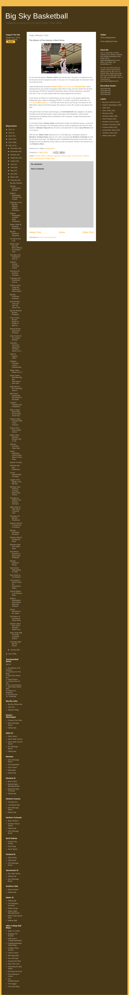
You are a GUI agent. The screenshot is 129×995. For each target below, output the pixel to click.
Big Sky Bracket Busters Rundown (16, 312)
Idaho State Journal (15, 739)
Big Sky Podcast (16, 183)
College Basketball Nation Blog (15, 944)
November (14, 151)
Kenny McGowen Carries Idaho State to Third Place (16, 455)
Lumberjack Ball (14, 805)
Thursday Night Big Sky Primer (15, 644)
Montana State (107, 116)
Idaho (104, 108)
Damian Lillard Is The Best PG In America (16, 525)
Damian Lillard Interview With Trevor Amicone (16, 422)
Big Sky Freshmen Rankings (14, 296)
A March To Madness (11, 692)
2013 (10, 142)
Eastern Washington (109, 105)
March (12, 177)
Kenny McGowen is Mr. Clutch (15, 611)
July (12, 164)
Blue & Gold (12, 781)
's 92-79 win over (69, 87)
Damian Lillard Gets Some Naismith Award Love (15, 627)
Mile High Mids (13, 955)
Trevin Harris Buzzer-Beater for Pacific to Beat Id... (14, 322)
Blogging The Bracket (13, 935)
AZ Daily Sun (13, 802)
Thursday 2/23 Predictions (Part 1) (15, 280)
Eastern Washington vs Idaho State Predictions (15, 217)
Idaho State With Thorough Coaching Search (16, 636)
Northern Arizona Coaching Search (14, 265)
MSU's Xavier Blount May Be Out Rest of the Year (15, 413)
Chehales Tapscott (53, 156)
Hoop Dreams (13, 679)
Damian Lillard (66, 156)
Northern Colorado (109, 124)
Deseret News (13, 889)
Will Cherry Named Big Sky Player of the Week (16, 396)
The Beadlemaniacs (13, 980)
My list (8, 664)
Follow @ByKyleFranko (108, 41)
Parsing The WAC (14, 961)
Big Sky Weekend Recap (14, 563)
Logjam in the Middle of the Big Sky (15, 482)
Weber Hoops (13, 908)
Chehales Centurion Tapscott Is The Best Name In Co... (16, 347)
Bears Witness (13, 821)
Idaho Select (12, 736)
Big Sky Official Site (15, 704)
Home (62, 232)
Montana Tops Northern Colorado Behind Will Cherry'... (15, 491)
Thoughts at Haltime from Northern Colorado (15, 501)
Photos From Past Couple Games (15, 430)
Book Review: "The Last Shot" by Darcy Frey (15, 304)
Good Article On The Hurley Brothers (16, 338)
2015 (10, 136)
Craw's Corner (13, 953)
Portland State (107, 127)
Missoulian (12, 770)
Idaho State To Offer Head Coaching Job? (15, 510)
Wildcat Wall (12, 920)
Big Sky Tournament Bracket (15, 188)
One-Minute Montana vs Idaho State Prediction (15, 555)
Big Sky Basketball (36, 16)
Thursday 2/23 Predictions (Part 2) (15, 257)
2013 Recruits (105, 90)
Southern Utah (107, 133)
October (13, 155)
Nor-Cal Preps (13, 958)
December (14, 148)
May (12, 171)
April (12, 174)
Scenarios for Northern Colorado (15, 273)
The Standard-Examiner (13, 904)
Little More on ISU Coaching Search (16, 388)
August (13, 161)
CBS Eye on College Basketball (15, 939)
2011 (10, 654)
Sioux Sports (12, 849)
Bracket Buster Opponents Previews (15, 331)
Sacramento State (109, 130)
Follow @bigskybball (107, 38)
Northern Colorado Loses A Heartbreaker (15, 364)
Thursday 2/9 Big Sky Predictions (15, 518)
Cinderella (12, 696)
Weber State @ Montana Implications (15, 226)
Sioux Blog (12, 846)
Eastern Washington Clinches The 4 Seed (15, 196)
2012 (10, 145)
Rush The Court (14, 964)
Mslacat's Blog (13, 710)
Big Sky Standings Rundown (14, 532)
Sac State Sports (14, 873)
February (14, 180)
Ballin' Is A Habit (14, 931)
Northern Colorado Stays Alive (15, 446)
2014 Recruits (105, 92)
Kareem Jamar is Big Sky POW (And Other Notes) (15, 288)
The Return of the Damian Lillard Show (15, 618)
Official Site (12, 728)
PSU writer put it (39, 103)
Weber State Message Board (13, 912)
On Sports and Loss (15, 240)
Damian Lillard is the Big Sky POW (16, 539)
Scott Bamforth (39, 158)
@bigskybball (50, 148)
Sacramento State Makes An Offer (15, 570)
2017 (10, 129)
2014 (10, 139)
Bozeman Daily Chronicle (13, 790)
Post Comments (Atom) (47, 237)
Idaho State (106, 110)
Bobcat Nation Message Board (13, 785)
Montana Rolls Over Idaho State (15, 546)
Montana (105, 113)
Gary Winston (77, 156)
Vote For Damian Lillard (14, 356)
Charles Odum (40, 156)
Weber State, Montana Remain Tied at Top (15, 438)
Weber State (50, 158)
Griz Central (12, 767)
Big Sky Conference (109, 102)
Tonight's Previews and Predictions (16, 405)
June (12, 167)
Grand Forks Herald (12, 843)
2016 (10, 133)
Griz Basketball (13, 765)
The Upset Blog (13, 986)
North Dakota (107, 119)
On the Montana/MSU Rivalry (15, 475)
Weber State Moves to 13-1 (16, 371)
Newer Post (35, 232)
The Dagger (12, 984)
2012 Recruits (105, 89)
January (13, 650)
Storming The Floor (15, 971)
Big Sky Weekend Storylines (14, 233)
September (14, 158)
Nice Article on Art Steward (15, 576)
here (13, 38)
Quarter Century (16, 462)
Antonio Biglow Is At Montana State (16, 593)
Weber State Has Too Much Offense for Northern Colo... (16, 248)
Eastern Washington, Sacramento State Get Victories (15, 602)
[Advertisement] (16, 84)
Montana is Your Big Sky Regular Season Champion (16, 206)
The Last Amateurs (14, 685)
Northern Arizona (108, 122)
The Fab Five (12, 694)
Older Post (88, 232)
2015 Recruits (105, 94)
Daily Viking (12, 857)
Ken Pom (11, 707)
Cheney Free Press (15, 720)
